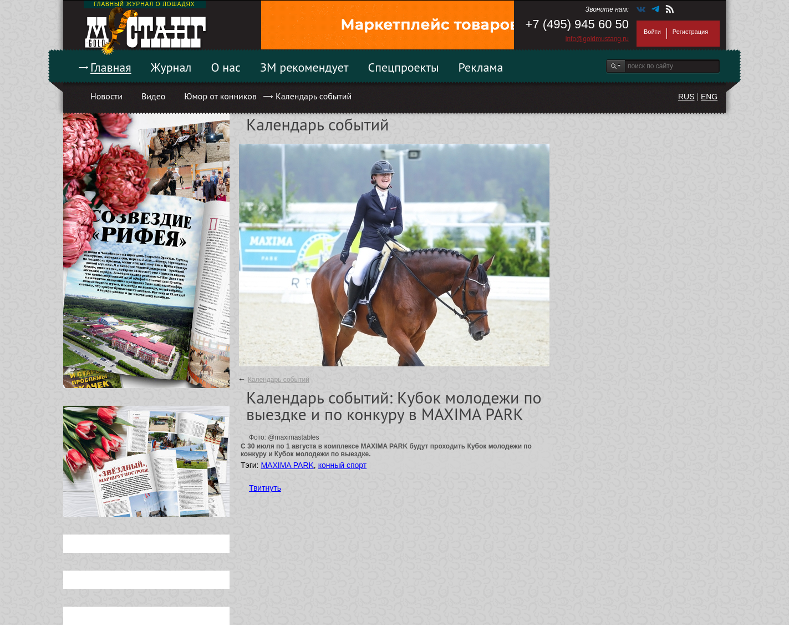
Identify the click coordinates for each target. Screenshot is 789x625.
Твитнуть (265, 487)
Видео (153, 96)
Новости (106, 96)
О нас (226, 67)
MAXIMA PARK (287, 465)
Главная (110, 67)
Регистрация (690, 31)
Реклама (481, 67)
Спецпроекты (403, 67)
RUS (686, 96)
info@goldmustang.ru (597, 39)
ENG (709, 96)
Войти (652, 31)
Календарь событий (314, 96)
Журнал (171, 67)
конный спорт (342, 465)
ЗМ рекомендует (304, 67)
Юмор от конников (220, 96)
